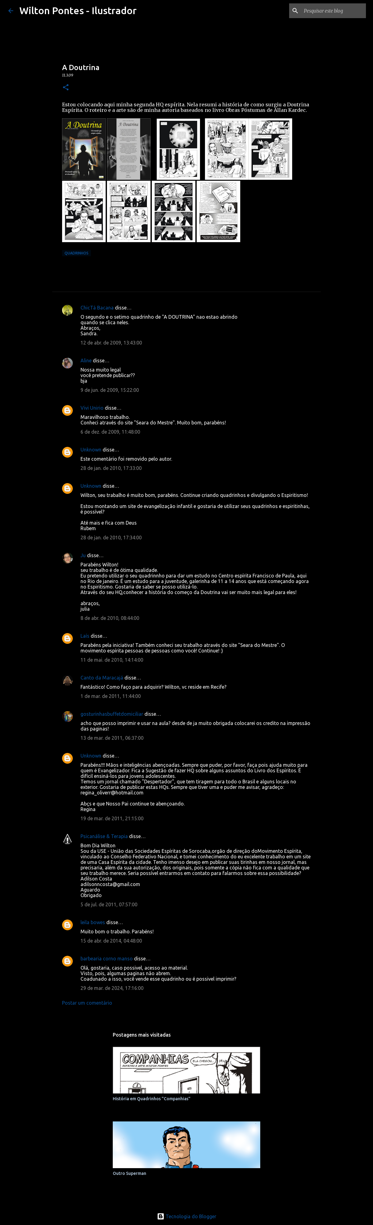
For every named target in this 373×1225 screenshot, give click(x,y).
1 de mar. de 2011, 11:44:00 (110, 696)
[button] (65, 88)
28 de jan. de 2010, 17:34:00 (111, 537)
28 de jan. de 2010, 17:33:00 (111, 468)
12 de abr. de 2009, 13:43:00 (111, 342)
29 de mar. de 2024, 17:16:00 (111, 988)
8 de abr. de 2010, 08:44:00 (109, 618)
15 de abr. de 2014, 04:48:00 (111, 940)
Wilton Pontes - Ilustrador (78, 10)
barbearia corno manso (106, 958)
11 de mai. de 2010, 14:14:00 (111, 660)
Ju (83, 555)
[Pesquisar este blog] (333, 10)
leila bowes (92, 922)
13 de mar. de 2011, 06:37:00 (111, 738)
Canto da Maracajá (101, 677)
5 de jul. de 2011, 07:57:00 (108, 904)
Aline (86, 360)
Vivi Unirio (92, 408)
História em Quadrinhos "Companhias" (151, 1098)
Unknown (90, 449)
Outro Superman (129, 1173)
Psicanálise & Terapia (104, 836)
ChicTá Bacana (97, 307)
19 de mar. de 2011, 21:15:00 (111, 818)
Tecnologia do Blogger (186, 1216)
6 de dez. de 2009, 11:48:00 (110, 432)
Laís (84, 636)
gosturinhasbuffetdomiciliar (111, 714)
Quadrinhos (76, 253)
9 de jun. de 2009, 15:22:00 (109, 390)
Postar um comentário (87, 1003)
